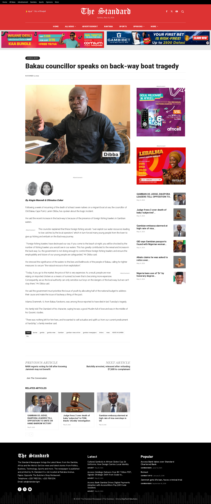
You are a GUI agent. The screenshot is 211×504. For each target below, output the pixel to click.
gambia (42, 332)
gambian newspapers (90, 332)
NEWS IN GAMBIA (118, 332)
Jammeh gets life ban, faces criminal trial (161, 479)
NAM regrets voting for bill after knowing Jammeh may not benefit (46, 368)
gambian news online (73, 332)
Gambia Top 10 (146, 476)
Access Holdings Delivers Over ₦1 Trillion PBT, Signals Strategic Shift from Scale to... (109, 473)
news (108, 332)
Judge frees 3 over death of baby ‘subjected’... (151, 211)
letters (101, 332)
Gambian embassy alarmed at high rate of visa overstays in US (113, 418)
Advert (90, 468)
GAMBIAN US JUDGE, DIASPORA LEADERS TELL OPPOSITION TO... (154, 195)
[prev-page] (27, 434)
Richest (144, 472)
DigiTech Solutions (129, 499)
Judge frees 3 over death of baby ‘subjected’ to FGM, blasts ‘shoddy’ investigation (76, 418)
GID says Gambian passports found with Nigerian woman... (152, 243)
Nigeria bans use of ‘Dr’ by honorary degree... (150, 274)
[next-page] (31, 434)
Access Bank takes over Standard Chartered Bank (157, 463)
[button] (182, 11)
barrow (35, 332)
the (27, 336)
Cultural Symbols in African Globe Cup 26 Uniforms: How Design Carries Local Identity (108, 463)
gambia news (51, 332)
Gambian (61, 332)
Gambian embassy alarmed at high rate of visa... (152, 227)
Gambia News (32, 58)
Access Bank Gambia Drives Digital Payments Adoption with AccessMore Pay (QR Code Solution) (108, 485)
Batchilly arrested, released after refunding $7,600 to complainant (108, 368)
